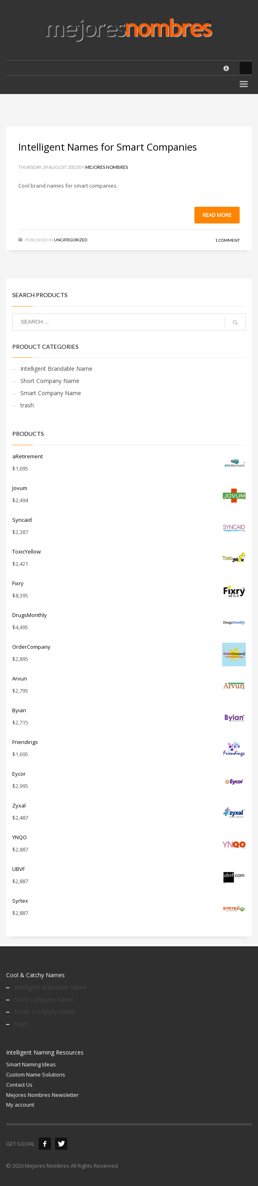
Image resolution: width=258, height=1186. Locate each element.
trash (27, 405)
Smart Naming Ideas (31, 1064)
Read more (217, 215)
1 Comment (227, 240)
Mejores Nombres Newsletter (42, 1094)
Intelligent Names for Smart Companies (107, 146)
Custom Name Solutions (35, 1074)
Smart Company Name (50, 393)
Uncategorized (70, 239)
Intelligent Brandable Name (56, 368)
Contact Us (19, 1084)
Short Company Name (49, 381)
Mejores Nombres (106, 167)
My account (20, 1104)
